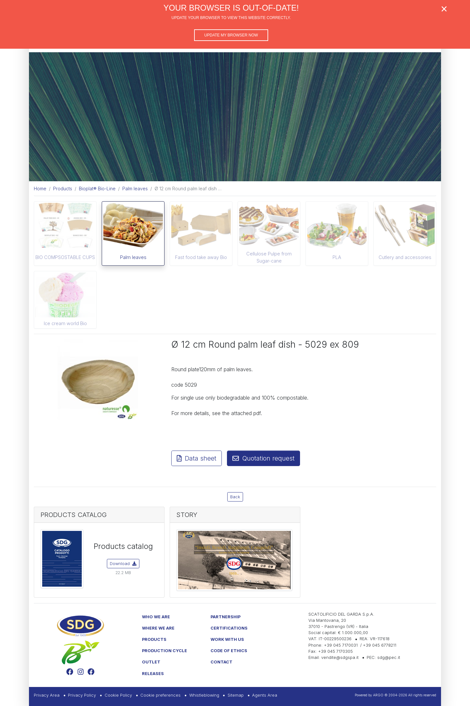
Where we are (158, 628)
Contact (221, 662)
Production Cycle (164, 650)
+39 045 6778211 (379, 645)
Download (123, 563)
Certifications (229, 628)
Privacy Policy (82, 695)
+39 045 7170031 (341, 645)
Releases (153, 673)
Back (235, 496)
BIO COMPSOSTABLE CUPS (65, 257)
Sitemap (236, 695)
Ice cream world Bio (65, 323)
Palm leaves (133, 257)
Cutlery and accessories (405, 257)
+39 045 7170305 (335, 651)
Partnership (225, 616)
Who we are (156, 616)
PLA (337, 257)
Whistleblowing (204, 695)
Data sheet (196, 458)
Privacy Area (47, 695)
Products (154, 639)
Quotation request (263, 458)
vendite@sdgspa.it (340, 657)
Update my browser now (231, 35)
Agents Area (264, 695)
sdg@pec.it (388, 657)
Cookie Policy (118, 695)
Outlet (151, 662)
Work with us (227, 639)
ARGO (378, 695)
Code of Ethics (229, 650)
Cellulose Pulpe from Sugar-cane (269, 257)
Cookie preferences (160, 695)
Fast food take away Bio (201, 257)
